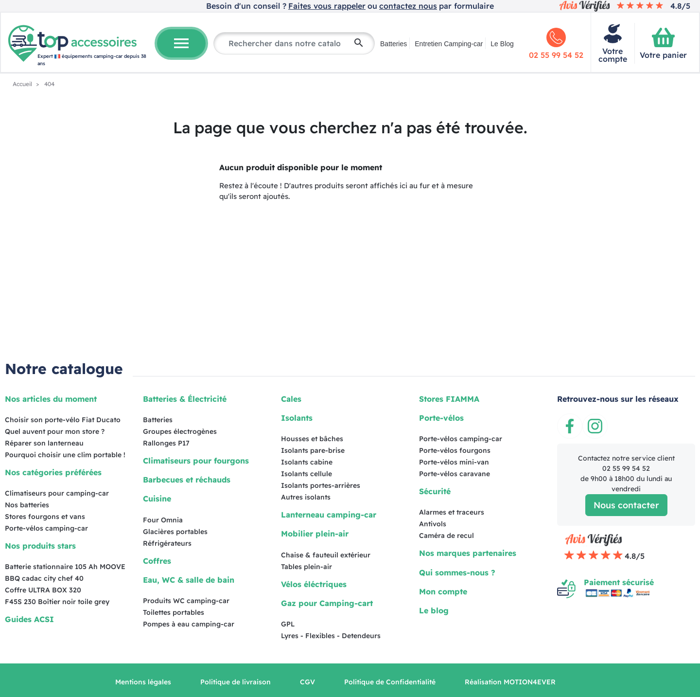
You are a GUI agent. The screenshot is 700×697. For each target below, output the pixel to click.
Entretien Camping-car (449, 44)
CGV (307, 682)
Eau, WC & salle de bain (188, 580)
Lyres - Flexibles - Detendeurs (331, 635)
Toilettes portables (173, 612)
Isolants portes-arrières (320, 485)
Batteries (393, 44)
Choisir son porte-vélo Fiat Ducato (63, 419)
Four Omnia (163, 520)
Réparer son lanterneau (44, 443)
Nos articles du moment (51, 399)
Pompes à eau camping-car (188, 624)
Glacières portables (175, 531)
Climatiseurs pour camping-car (57, 493)
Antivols (432, 523)
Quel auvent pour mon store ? (55, 431)
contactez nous (408, 6)
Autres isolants (306, 497)
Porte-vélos (441, 418)
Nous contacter (626, 505)
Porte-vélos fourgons (454, 450)
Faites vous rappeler (327, 6)
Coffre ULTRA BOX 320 (43, 590)
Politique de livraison (235, 682)
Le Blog (501, 44)
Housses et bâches (312, 438)
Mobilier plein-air (315, 533)
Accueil (23, 84)
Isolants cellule (306, 473)
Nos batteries (27, 504)
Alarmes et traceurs (451, 512)
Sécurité (435, 491)
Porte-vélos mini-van (454, 462)
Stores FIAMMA (449, 399)
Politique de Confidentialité (390, 682)
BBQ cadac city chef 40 (44, 578)
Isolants (297, 418)
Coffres (157, 561)
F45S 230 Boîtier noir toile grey (57, 601)
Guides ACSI (29, 619)
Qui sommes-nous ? (457, 572)
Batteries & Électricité (185, 399)
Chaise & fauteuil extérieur (325, 555)
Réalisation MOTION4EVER (510, 682)
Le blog (434, 610)
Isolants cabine (306, 462)
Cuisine (157, 498)
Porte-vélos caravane (454, 473)
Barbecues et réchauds (186, 479)
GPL (288, 624)
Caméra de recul (446, 535)
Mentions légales (143, 682)
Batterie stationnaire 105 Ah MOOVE (65, 566)
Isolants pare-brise (313, 450)
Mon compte (443, 591)
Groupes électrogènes (180, 431)
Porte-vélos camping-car (46, 528)
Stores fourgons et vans (45, 516)
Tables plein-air (306, 566)
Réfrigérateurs (167, 543)
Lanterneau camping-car (328, 514)
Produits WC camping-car (186, 600)
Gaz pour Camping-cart (327, 603)
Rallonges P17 (166, 443)
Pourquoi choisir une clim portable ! (65, 454)
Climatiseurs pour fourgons (196, 460)
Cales (291, 399)
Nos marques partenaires (467, 553)
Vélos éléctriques (314, 584)
